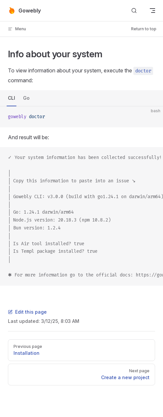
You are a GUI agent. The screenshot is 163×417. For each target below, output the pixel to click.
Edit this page (27, 312)
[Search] (134, 11)
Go (26, 98)
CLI (11, 98)
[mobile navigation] (152, 10)
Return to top (143, 28)
